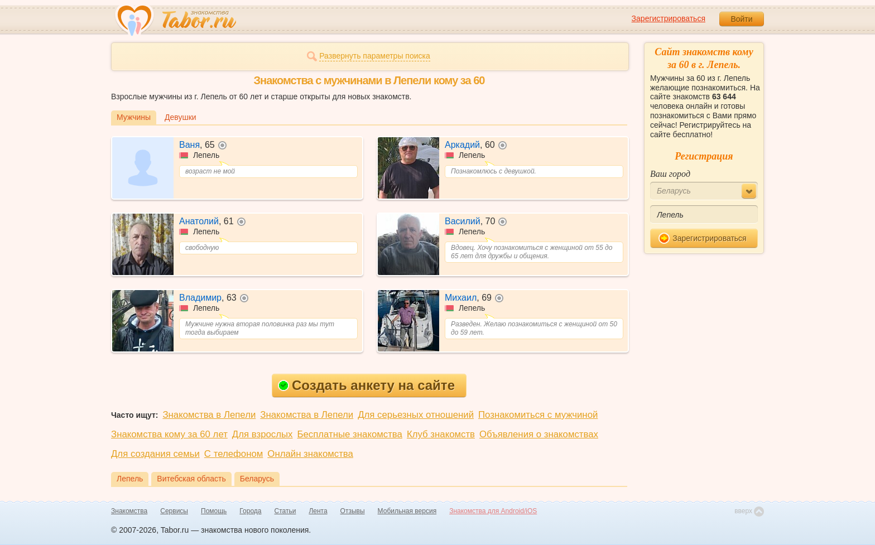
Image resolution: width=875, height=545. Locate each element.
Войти (741, 19)
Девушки (180, 117)
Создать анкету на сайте (366, 385)
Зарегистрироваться (668, 18)
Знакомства (129, 511)
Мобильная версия (407, 511)
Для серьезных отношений (416, 414)
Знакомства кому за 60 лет (169, 434)
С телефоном (233, 453)
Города (250, 511)
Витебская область (191, 478)
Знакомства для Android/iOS (493, 511)
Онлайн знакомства (310, 453)
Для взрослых (262, 434)
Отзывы (352, 511)
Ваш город (670, 174)
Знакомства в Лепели (209, 414)
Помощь (214, 511)
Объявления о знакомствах (538, 434)
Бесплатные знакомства (349, 434)
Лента (318, 511)
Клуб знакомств (441, 434)
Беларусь (257, 478)
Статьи (285, 511)
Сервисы (174, 511)
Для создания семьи (155, 453)
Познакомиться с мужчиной (538, 414)
